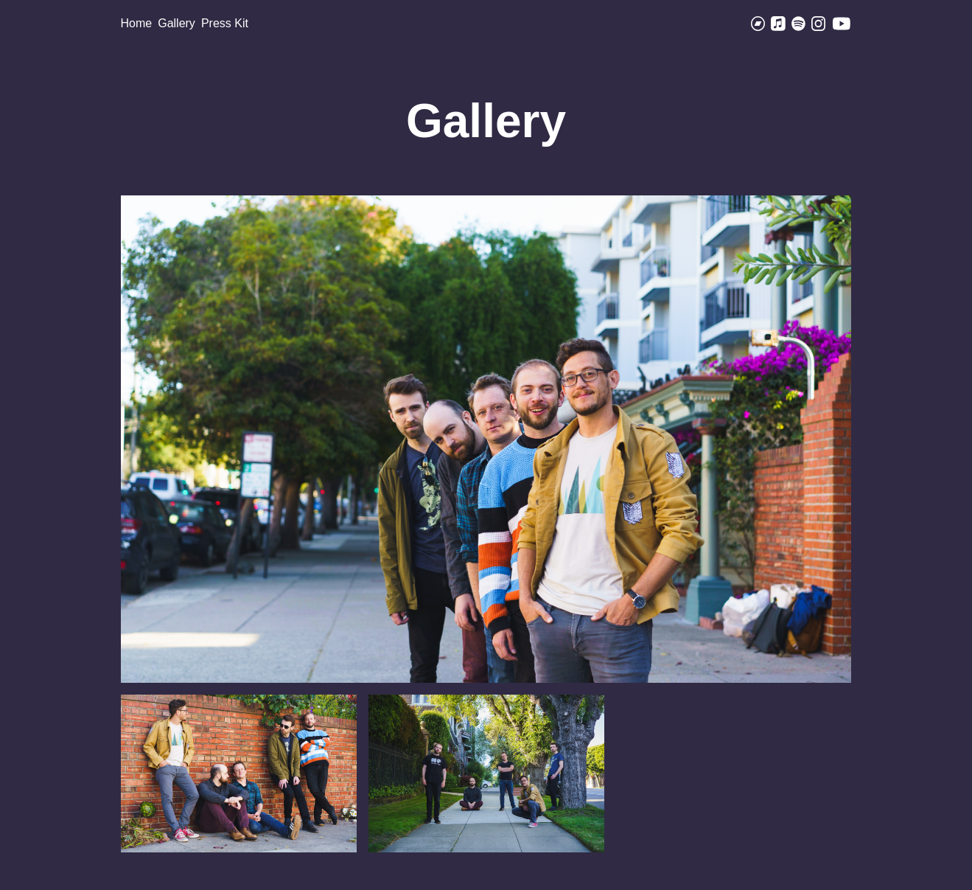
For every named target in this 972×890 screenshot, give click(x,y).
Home (137, 23)
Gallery (176, 23)
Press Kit (224, 23)
